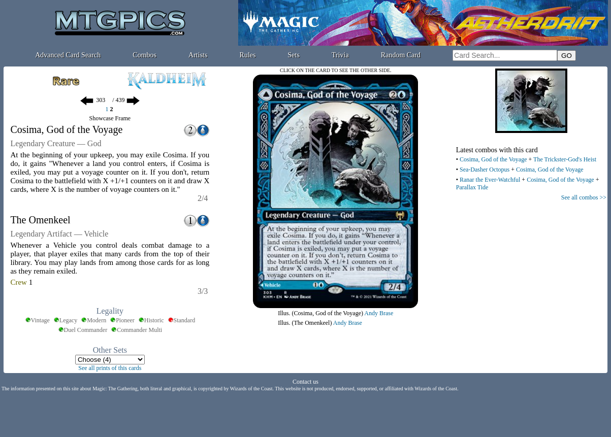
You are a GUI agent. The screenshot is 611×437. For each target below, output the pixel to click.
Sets (294, 55)
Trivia (340, 55)
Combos (144, 55)
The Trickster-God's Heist (564, 159)
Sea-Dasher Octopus (484, 169)
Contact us (305, 381)
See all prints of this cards (109, 368)
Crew (18, 282)
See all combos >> (583, 197)
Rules (248, 55)
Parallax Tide (472, 187)
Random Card (401, 55)
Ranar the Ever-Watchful (490, 179)
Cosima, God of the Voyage (493, 159)
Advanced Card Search (68, 55)
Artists (197, 55)
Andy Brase (378, 313)
